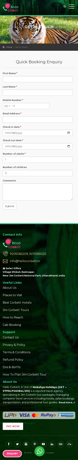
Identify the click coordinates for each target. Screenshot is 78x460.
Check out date (13, 140)
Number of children (15, 167)
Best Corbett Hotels (17, 302)
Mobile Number (13, 100)
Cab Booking (12, 325)
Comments (9, 180)
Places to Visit (12, 295)
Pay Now (13, 426)
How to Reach (13, 317)
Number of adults (14, 153)
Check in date (12, 127)
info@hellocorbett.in (25, 261)
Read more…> (67, 402)
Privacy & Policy (14, 345)
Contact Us (11, 337)
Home (9, 47)
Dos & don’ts (11, 367)
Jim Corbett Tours (16, 310)
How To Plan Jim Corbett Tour (25, 374)
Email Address (12, 113)
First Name (10, 73)
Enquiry (12, 453)
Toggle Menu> (71, 6)
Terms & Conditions (16, 352)
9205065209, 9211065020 (28, 254)
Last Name (10, 86)
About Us (9, 287)
